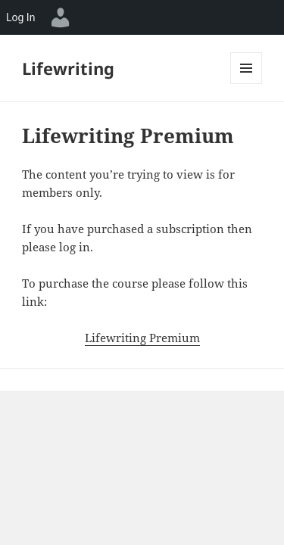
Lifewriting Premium (142, 337)
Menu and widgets (246, 83)
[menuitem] (60, 17)
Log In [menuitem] (20, 17)
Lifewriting (68, 68)
